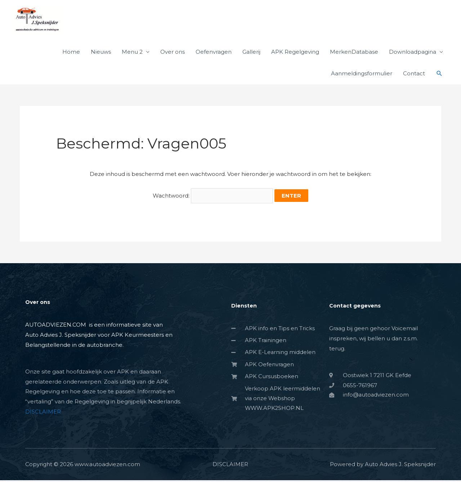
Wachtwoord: (213, 198)
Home (71, 54)
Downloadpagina (412, 54)
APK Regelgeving (295, 54)
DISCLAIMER (43, 413)
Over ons (172, 54)
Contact (414, 76)
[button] (439, 76)
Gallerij (251, 54)
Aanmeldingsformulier (361, 76)
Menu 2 (132, 54)
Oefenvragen (214, 54)
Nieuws (101, 54)
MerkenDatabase (354, 54)
